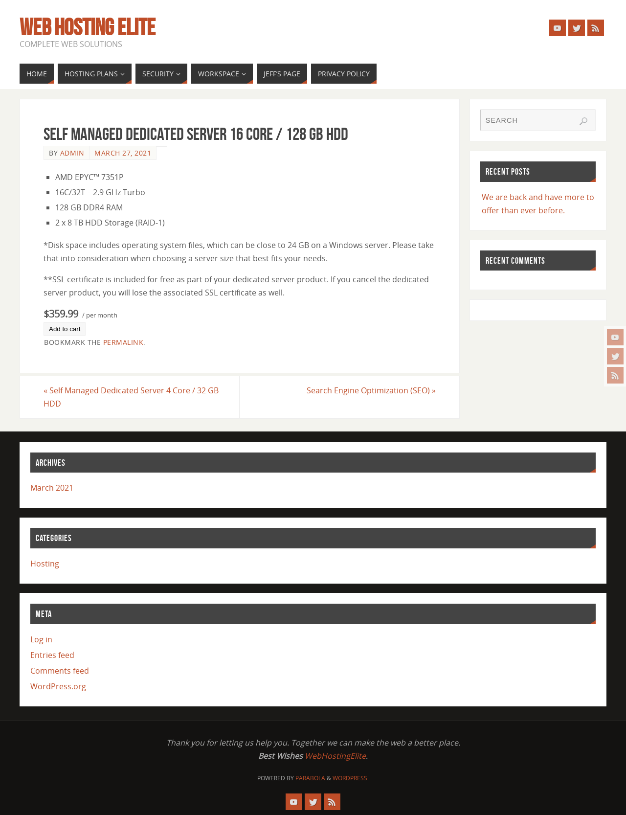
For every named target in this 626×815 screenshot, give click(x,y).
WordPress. (351, 778)
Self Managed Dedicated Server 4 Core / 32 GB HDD (131, 397)
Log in (41, 639)
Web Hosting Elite (88, 27)
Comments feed (59, 670)
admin (72, 153)
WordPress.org (58, 686)
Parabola (310, 778)
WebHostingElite (335, 755)
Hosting (44, 563)
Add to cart (64, 329)
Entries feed (52, 655)
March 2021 (51, 487)
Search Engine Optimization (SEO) (371, 390)
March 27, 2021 (122, 153)
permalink (123, 342)
